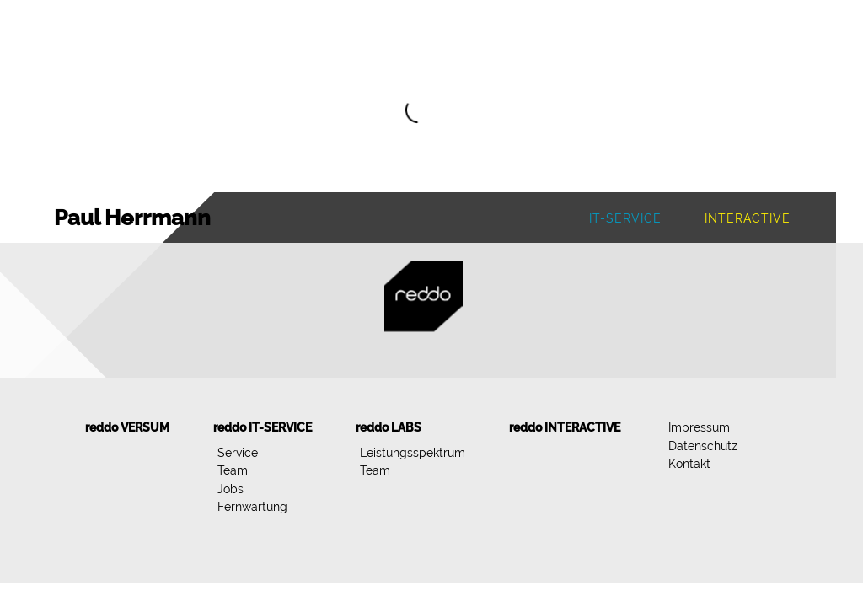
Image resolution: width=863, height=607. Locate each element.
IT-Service (625, 218)
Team (232, 470)
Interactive (748, 218)
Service (237, 452)
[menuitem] (127, 427)
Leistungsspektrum (412, 452)
